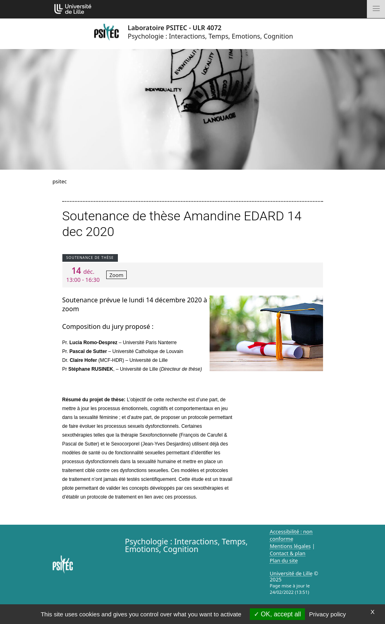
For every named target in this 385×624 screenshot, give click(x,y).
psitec (60, 181)
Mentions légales (290, 546)
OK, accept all (277, 614)
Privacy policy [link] (327, 614)
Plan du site (284, 560)
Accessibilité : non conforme (291, 535)
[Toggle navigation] (376, 9)
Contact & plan (288, 553)
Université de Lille (291, 573)
